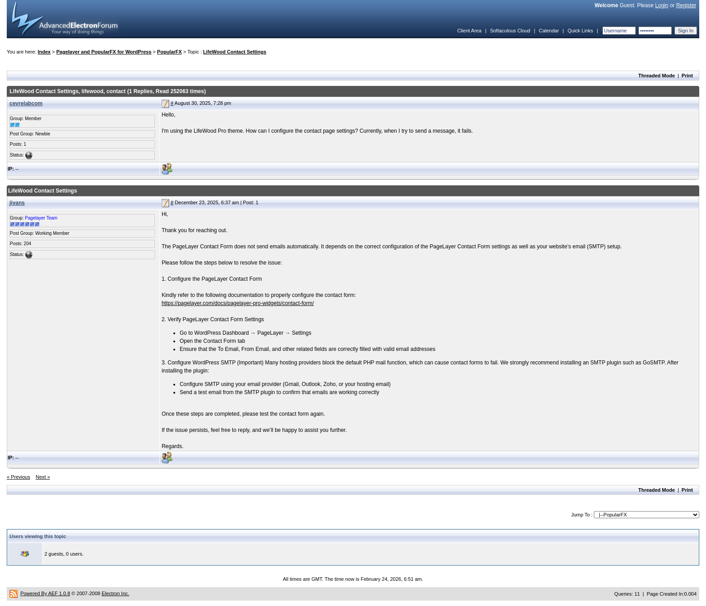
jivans (17, 203)
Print (687, 75)
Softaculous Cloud (510, 30)
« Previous (18, 477)
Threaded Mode (656, 75)
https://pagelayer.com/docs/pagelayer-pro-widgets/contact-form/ (238, 303)
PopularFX (169, 51)
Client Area (469, 30)
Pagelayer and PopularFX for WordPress (103, 51)
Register (686, 5)
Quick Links (580, 30)
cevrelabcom (25, 103)
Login (661, 5)
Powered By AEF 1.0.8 (45, 593)
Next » (43, 477)
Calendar (549, 30)
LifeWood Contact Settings (234, 51)
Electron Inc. (115, 593)
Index (44, 51)
